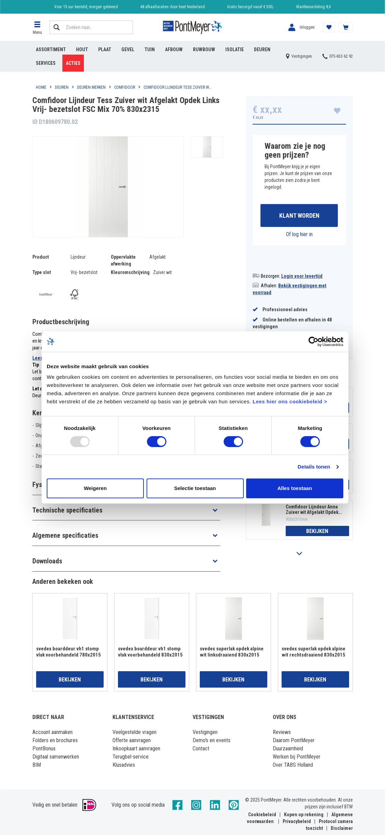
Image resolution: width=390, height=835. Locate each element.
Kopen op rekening (304, 814)
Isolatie (234, 49)
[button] (37, 27)
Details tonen (314, 467)
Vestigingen (205, 732)
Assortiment (51, 49)
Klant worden (299, 215)
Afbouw (174, 49)
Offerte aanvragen (131, 740)
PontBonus (44, 748)
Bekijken (317, 531)
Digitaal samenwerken (55, 756)
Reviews (282, 732)
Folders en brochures (55, 740)
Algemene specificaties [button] (65, 535)
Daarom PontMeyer (294, 740)
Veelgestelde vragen (134, 732)
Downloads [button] (47, 561)
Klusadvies (123, 765)
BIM (36, 765)
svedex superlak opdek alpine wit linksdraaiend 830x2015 (232, 652)
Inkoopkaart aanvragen (136, 748)
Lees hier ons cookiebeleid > (290, 401)
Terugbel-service (130, 756)
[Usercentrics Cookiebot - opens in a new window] (313, 341)
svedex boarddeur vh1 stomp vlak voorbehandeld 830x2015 (150, 652)
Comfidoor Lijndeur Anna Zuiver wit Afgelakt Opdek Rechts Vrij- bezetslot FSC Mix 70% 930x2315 (312, 509)
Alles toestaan (295, 488)
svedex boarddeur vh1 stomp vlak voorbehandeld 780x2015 (68, 652)
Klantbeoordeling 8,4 (313, 6)
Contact (201, 748)
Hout (82, 49)
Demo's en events (211, 740)
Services (46, 63)
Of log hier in (299, 234)
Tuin (150, 49)
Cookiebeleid (262, 814)
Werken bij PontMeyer (296, 756)
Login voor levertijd (301, 276)
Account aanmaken (52, 732)
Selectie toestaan (195, 488)
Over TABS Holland (293, 765)
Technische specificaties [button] (67, 510)
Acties (73, 63)
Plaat (104, 49)
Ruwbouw (204, 49)
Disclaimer (342, 828)
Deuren (262, 49)
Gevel (127, 49)
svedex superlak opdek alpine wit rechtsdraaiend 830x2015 (313, 652)
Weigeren (95, 488)
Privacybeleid (297, 821)
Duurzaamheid (288, 748)
